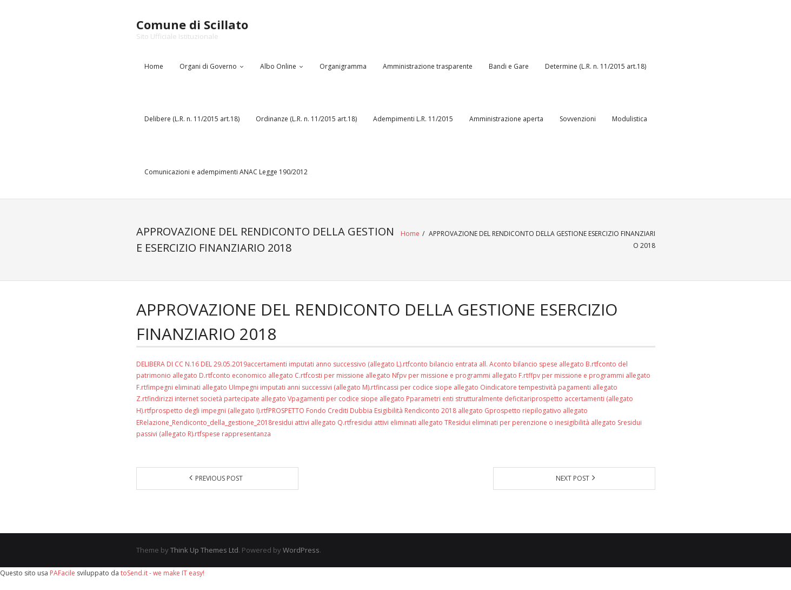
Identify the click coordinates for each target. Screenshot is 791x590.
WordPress (301, 550)
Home (153, 66)
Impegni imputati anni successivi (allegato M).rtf (307, 387)
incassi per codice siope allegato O (433, 387)
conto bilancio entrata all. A (452, 364)
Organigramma (343, 66)
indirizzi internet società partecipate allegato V (221, 398)
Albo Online (278, 66)
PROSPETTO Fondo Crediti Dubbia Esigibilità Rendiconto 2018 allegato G (378, 410)
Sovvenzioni (578, 118)
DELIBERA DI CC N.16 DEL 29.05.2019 (191, 364)
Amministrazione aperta (506, 118)
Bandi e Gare (509, 66)
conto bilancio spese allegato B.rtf (546, 364)
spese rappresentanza (236, 433)
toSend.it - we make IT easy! (162, 573)
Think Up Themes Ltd (204, 550)
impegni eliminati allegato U (192, 387)
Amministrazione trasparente (428, 66)
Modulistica (629, 118)
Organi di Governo (208, 66)
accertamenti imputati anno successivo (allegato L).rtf (328, 364)
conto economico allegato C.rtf (260, 375)
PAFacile (62, 573)
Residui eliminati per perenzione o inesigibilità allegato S (534, 422)
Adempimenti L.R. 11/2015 (413, 118)
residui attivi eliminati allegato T (399, 422)
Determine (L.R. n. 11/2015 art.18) (595, 66)
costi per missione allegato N (352, 375)
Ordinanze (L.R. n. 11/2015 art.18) (306, 118)
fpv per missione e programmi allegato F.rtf (465, 375)
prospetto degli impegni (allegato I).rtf (209, 410)
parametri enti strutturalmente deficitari (470, 398)
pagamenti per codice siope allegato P (350, 398)
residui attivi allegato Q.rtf (311, 422)
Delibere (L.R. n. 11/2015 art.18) (192, 118)
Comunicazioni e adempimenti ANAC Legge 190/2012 (226, 171)
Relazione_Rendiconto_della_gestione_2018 (205, 422)
